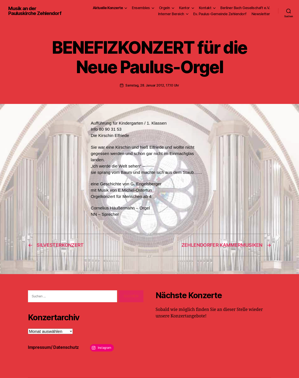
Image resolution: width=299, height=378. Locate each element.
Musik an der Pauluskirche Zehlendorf (34, 11)
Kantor (184, 8)
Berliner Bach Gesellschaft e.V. (245, 8)
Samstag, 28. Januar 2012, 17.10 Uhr (152, 85)
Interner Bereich (171, 14)
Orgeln (164, 8)
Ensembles (141, 8)
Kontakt (205, 8)
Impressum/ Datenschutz (53, 347)
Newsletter (261, 14)
